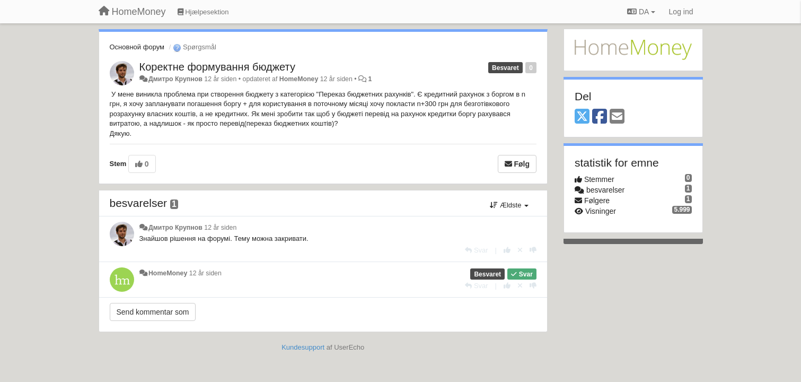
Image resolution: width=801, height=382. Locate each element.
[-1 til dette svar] (533, 250)
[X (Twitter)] (582, 117)
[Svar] (476, 250)
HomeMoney (298, 79)
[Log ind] (681, 12)
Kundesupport (302, 347)
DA (641, 11)
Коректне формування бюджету (217, 67)
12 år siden (220, 227)
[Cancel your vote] (520, 250)
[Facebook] (599, 117)
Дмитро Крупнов (175, 79)
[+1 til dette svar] (507, 250)
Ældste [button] (509, 205)
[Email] (617, 117)
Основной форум (137, 47)
